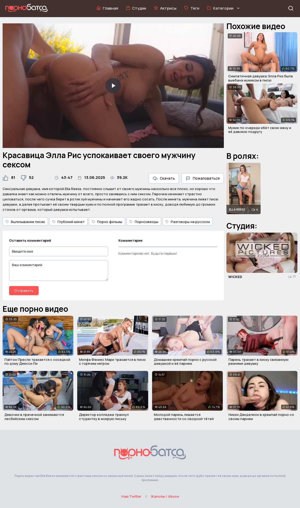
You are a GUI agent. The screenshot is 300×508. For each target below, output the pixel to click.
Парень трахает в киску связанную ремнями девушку (258, 361)
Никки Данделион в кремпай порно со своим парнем (261, 416)
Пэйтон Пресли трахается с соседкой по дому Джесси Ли (37, 361)
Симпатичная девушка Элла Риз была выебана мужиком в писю (260, 78)
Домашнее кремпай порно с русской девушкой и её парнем (185, 361)
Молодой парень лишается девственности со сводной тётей (184, 416)
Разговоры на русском (187, 221)
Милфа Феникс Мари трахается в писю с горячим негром (112, 361)
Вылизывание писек (25, 221)
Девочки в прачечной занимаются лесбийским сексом (34, 416)
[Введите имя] (58, 251)
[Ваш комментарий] (58, 270)
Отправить (23, 290)
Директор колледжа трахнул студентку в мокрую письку (104, 416)
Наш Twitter (131, 496)
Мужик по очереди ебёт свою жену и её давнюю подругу (259, 129)
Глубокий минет (68, 221)
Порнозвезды (143, 221)
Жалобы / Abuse (165, 496)
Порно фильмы (107, 221)
